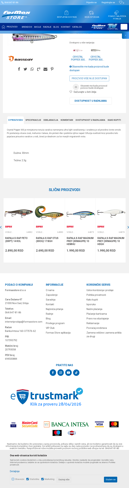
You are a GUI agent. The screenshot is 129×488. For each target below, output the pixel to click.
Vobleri (44, 36)
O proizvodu (15, 153)
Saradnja (50, 333)
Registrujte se (108, 2)
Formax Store (9, 36)
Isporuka (91, 337)
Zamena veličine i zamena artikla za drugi (104, 368)
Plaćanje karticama (97, 347)
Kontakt (50, 337)
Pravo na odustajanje (98, 352)
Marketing (49, 479)
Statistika (34, 479)
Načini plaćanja (94, 342)
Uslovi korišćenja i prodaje (100, 323)
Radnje (49, 347)
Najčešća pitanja (54, 342)
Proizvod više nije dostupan (89, 112)
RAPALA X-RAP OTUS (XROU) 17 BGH (47, 273)
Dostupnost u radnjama (91, 134)
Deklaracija (51, 153)
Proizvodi (22, 36)
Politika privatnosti (96, 328)
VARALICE (34, 36)
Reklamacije (93, 356)
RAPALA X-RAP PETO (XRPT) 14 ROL (16, 273)
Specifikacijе (33, 153)
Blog (48, 352)
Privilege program (55, 356)
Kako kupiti (114, 153)
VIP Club (50, 361)
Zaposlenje (52, 328)
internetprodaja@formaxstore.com (23, 355)
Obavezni (19, 479)
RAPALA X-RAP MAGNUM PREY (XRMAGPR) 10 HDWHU (79, 274)
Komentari (67, 153)
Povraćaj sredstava (97, 361)
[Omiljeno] (121, 3)
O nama (50, 323)
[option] (18, 264)
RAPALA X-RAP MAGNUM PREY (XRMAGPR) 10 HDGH (110, 274)
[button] (124, 27)
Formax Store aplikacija (58, 366)
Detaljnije (15, 471)
